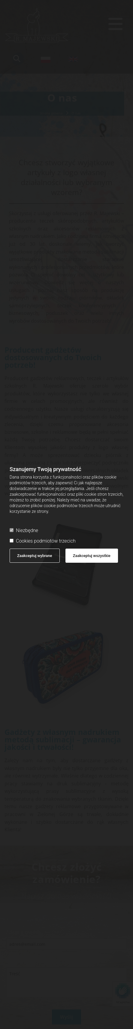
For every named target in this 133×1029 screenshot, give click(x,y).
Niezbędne (24, 530)
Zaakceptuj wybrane (34, 555)
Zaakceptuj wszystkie (91, 555)
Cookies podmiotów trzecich (43, 541)
